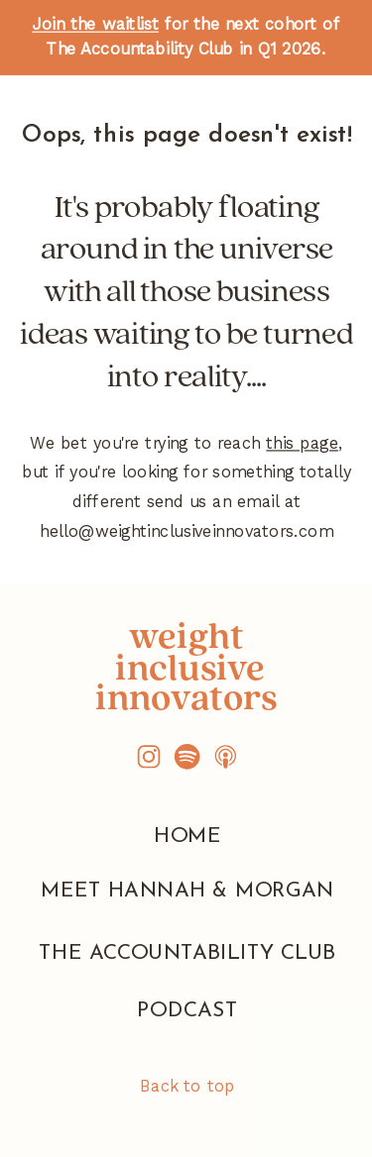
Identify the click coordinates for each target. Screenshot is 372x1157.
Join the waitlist (95, 24)
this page (302, 443)
